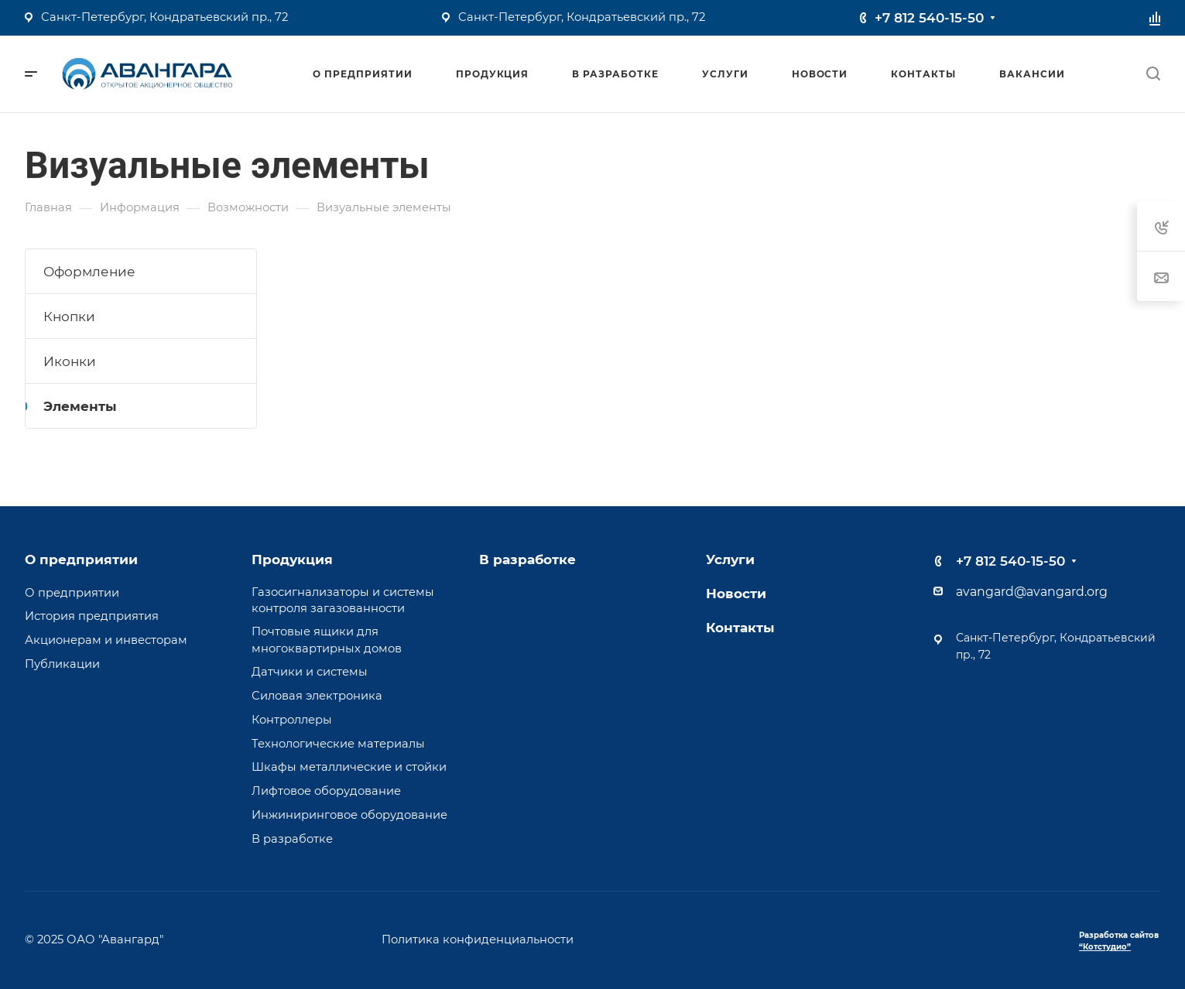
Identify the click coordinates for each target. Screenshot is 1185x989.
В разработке (292, 839)
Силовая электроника (317, 696)
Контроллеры (292, 720)
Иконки (69, 361)
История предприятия (92, 616)
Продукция (292, 559)
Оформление (89, 271)
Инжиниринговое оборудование (349, 815)
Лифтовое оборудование (326, 791)
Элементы (80, 406)
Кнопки (69, 316)
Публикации (62, 664)
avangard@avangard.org (1032, 591)
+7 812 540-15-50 (929, 18)
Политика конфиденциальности (478, 939)
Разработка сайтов (1119, 941)
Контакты (740, 627)
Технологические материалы (338, 744)
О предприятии (81, 559)
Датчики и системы (310, 672)
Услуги (730, 559)
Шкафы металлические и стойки (349, 767)
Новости (736, 593)
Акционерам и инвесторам (106, 640)
